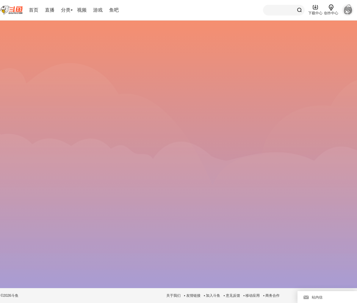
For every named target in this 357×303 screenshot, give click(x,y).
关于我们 (173, 295)
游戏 (98, 10)
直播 (49, 10)
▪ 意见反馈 (231, 295)
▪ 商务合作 (271, 295)
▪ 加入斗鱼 (212, 295)
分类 (66, 10)
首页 (33, 10)
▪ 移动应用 (251, 295)
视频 (82, 10)
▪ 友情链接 (192, 295)
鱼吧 (114, 10)
